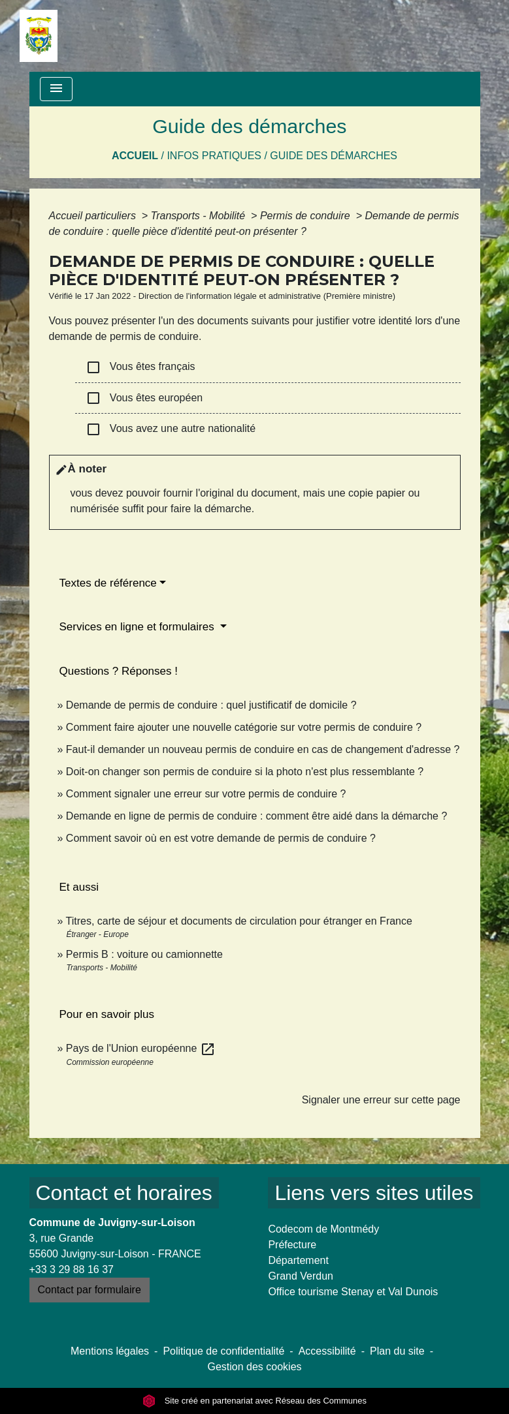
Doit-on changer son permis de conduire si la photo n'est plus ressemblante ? (244, 771)
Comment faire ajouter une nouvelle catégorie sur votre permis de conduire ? (243, 727)
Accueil (135, 155)
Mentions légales (110, 1351)
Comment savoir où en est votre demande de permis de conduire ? (221, 838)
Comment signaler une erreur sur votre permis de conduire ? (206, 793)
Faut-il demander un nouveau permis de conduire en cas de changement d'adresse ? (263, 749)
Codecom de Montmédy (323, 1229)
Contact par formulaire (89, 1289)
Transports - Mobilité (199, 215)
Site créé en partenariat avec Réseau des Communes (254, 1401)
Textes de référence (108, 583)
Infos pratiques (214, 155)
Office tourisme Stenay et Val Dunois (353, 1291)
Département (298, 1260)
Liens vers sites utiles (373, 1193)
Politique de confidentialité (223, 1351)
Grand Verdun (300, 1276)
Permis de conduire (306, 215)
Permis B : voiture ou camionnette (144, 954)
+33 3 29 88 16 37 (71, 1269)
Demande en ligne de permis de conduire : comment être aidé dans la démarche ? (256, 816)
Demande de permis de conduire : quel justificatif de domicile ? (211, 705)
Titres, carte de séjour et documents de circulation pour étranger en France (239, 921)
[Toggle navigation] (56, 89)
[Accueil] (38, 36)
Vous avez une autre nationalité (171, 429)
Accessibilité (327, 1351)
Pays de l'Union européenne (141, 1048)
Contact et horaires (124, 1193)
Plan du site (397, 1351)
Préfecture (292, 1244)
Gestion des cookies (254, 1366)
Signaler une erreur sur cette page (381, 1099)
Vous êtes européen (144, 398)
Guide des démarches (333, 155)
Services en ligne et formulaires (138, 627)
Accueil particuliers (94, 215)
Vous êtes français (140, 367)
